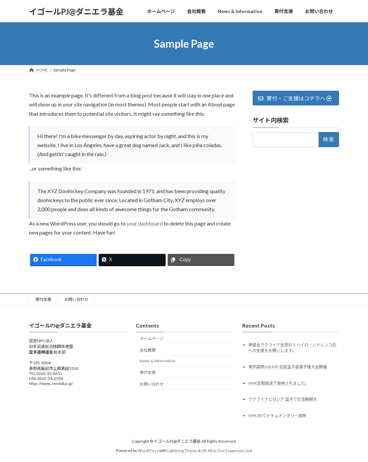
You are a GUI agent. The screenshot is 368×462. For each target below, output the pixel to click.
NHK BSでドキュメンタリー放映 (277, 415)
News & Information (158, 360)
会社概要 (148, 349)
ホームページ (152, 338)
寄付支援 (43, 299)
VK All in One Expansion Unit (227, 450)
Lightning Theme (182, 450)
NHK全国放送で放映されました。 (278, 382)
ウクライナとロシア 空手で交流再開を (282, 399)
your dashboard (145, 223)
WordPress (148, 450)
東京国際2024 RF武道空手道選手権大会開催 (287, 366)
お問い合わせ (76, 299)
